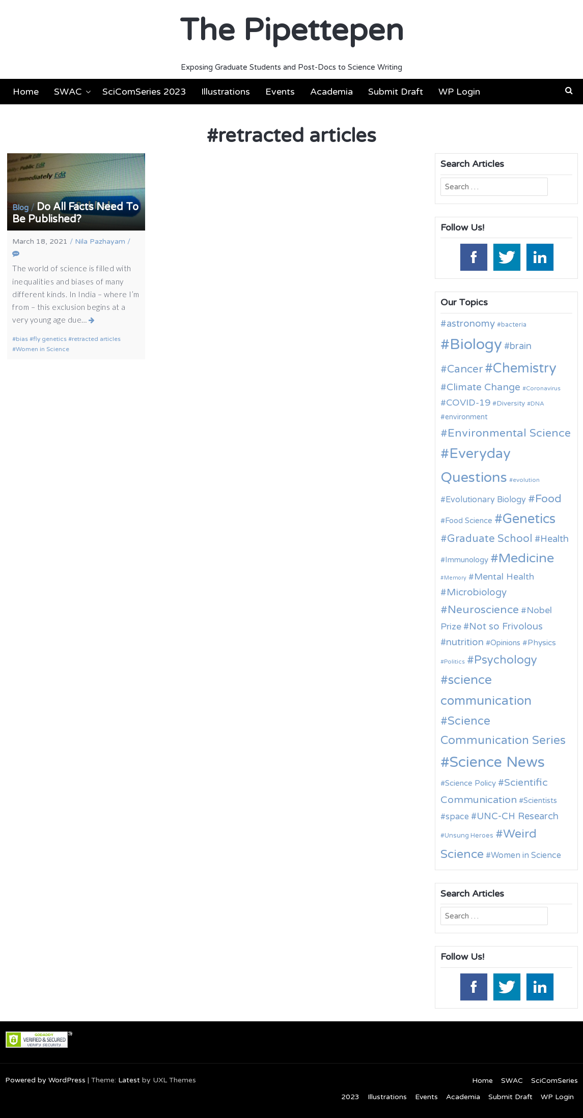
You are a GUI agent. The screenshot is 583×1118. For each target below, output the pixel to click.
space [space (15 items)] (457, 817)
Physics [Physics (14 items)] (542, 642)
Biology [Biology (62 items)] (476, 344)
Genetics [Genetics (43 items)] (529, 519)
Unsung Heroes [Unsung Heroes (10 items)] (469, 836)
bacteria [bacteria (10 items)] (513, 325)
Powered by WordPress (45, 1080)
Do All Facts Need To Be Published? (75, 213)
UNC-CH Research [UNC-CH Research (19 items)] (518, 816)
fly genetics (50, 338)
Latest (129, 1080)
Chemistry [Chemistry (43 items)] (525, 368)
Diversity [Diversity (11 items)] (510, 403)
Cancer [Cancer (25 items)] (465, 369)
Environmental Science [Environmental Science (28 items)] (509, 433)
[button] (569, 90)
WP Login (459, 91)
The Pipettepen (292, 30)
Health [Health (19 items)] (554, 538)
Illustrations (225, 91)
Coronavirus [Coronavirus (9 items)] (543, 388)
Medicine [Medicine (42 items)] (526, 558)
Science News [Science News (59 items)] (497, 762)
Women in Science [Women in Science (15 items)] (526, 855)
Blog (20, 207)
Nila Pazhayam (100, 241)
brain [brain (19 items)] (521, 346)
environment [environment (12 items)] (466, 417)
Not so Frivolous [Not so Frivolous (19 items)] (506, 626)
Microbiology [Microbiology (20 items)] (477, 592)
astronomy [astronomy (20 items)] (471, 323)
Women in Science (42, 349)
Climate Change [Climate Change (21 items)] (483, 387)
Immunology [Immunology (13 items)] (466, 559)
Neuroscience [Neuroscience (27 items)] (483, 609)
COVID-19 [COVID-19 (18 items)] (468, 402)
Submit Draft (395, 91)
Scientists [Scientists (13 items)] (540, 800)
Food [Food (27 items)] (548, 498)
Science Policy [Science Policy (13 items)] (470, 783)
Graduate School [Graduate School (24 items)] (490, 538)
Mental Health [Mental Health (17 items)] (504, 576)
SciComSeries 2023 (144, 91)
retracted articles (96, 338)
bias (22, 338)
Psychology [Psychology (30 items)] (505, 660)
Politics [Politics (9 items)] (454, 661)
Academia (331, 91)
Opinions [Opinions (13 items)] (505, 642)
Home (26, 91)
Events (280, 91)
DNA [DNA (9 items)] (537, 403)
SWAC (68, 91)
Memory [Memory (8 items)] (455, 578)
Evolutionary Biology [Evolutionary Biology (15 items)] (486, 500)
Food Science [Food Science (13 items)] (468, 520)
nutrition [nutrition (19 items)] (465, 642)
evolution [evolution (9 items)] (526, 479)
